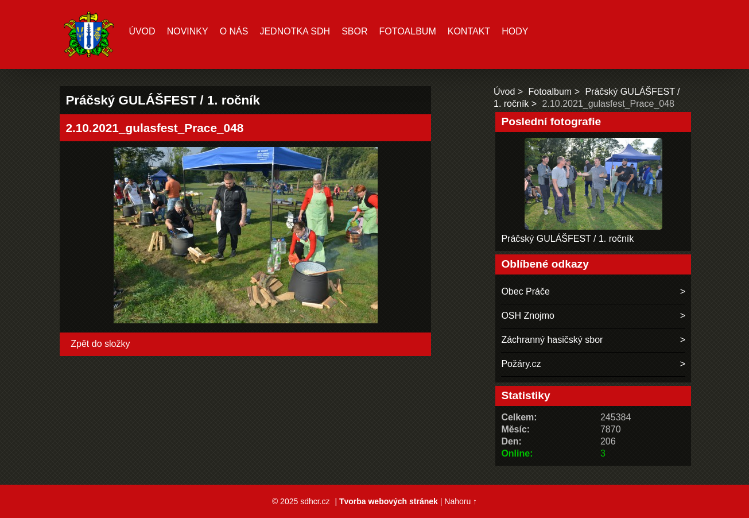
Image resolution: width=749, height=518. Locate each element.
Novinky (187, 31)
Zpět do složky (100, 344)
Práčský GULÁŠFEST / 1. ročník (567, 238)
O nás (234, 31)
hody (515, 31)
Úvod (142, 31)
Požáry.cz (521, 364)
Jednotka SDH (294, 31)
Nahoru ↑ (460, 501)
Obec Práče (525, 291)
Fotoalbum (407, 31)
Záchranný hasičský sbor (552, 340)
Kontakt (469, 31)
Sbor (354, 31)
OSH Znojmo (527, 315)
